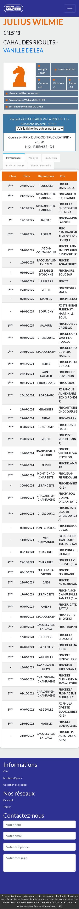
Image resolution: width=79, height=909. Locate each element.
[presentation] (34, 883)
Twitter (7, 806)
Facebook (8, 800)
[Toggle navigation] (70, 8)
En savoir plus (50, 906)
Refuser (38, 906)
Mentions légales (12, 778)
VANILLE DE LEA (23, 50)
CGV (5, 771)
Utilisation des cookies (15, 784)
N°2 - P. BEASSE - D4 (39, 141)
